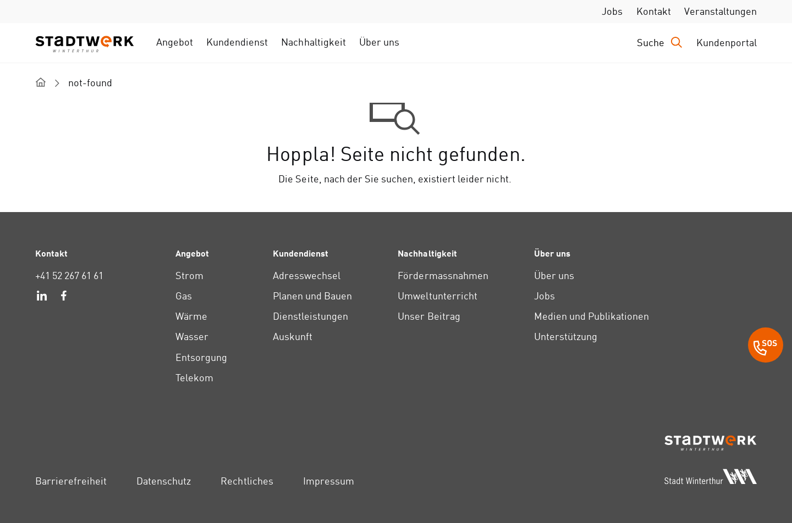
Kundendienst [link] (237, 42)
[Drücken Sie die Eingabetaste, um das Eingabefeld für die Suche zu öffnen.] (660, 42)
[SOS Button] (765, 346)
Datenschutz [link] (163, 481)
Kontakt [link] (653, 11)
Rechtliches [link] (247, 481)
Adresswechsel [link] (306, 275)
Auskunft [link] (292, 336)
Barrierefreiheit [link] (71, 481)
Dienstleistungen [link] (310, 316)
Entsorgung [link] (201, 357)
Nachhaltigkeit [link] (313, 42)
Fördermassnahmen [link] (443, 275)
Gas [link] (183, 296)
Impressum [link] (328, 481)
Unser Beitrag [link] (429, 316)
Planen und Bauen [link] (312, 296)
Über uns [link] (379, 42)
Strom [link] (189, 275)
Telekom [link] (194, 377)
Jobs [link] (612, 11)
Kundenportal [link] (726, 42)
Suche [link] (650, 42)
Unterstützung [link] (565, 336)
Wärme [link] (191, 316)
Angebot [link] (174, 42)
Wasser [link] (191, 336)
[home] (40, 82)
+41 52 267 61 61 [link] (69, 275)
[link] (41, 297)
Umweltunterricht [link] (437, 296)
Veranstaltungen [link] (720, 11)
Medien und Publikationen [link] (592, 316)
